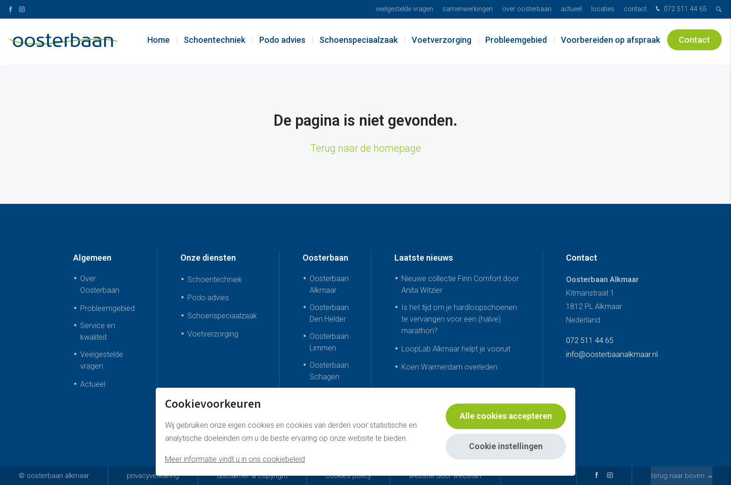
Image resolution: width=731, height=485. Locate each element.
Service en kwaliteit (97, 331)
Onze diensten (208, 258)
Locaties (602, 9)
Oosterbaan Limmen (329, 342)
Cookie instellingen (505, 446)
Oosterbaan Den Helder (329, 313)
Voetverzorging (441, 42)
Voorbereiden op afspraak (610, 42)
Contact (635, 9)
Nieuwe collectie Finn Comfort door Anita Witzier (460, 284)
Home (158, 42)
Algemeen (92, 258)
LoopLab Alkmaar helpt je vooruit (455, 348)
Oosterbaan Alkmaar (329, 284)
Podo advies (282, 42)
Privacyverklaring (153, 476)
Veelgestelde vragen (404, 9)
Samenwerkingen (467, 9)
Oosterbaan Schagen (329, 371)
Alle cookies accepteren (505, 416)
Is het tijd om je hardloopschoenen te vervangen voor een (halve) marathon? (459, 319)
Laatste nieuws (423, 258)
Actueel (571, 9)
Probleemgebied (516, 42)
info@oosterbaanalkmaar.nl (612, 354)
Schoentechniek (214, 42)
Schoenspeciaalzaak (358, 42)
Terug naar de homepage (365, 148)
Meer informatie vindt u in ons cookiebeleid (235, 459)
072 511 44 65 (680, 9)
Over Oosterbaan (527, 9)
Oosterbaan (325, 258)
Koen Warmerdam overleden (449, 367)
